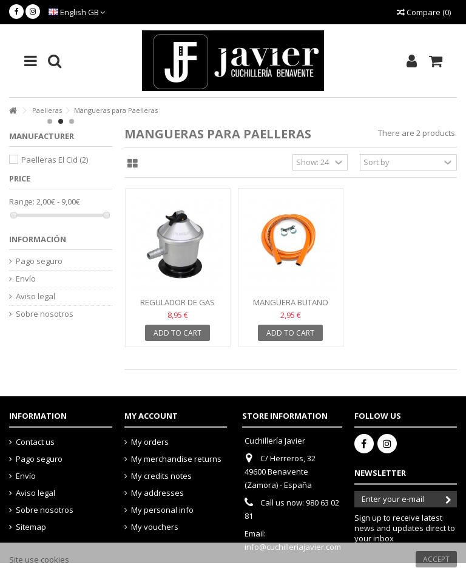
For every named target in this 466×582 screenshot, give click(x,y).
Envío (26, 279)
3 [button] (71, 121)
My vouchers (154, 527)
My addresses (157, 493)
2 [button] (60, 121)
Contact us (35, 442)
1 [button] (49, 121)
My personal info (162, 510)
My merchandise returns (176, 459)
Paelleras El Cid (54, 159)
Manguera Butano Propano (290, 307)
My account (151, 415)
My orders (150, 442)
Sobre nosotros (44, 314)
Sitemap (31, 527)
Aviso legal (35, 296)
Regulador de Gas (177, 302)
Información (37, 239)
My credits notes (161, 476)
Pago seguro (39, 261)
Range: (22, 202)
